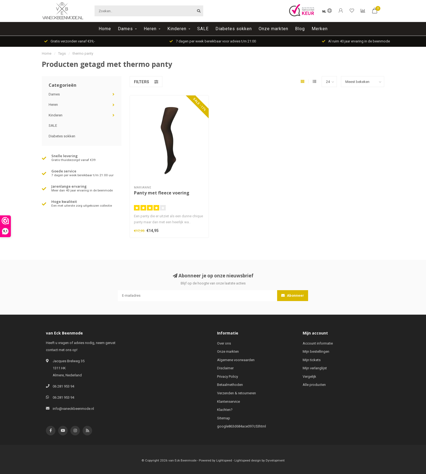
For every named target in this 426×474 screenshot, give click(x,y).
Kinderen (176, 28)
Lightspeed (224, 460)
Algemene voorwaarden (236, 360)
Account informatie (318, 343)
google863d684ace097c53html (241, 426)
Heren (150, 28)
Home (105, 28)
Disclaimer (225, 368)
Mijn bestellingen (316, 351)
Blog (300, 28)
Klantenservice (228, 401)
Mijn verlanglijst (315, 368)
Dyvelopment (275, 460)
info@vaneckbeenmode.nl (73, 409)
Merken (320, 28)
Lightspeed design (247, 460)
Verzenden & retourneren (236, 393)
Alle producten (314, 385)
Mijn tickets (312, 360)
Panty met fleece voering (161, 193)
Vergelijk (309, 376)
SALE (203, 28)
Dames (125, 28)
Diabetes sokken (233, 28)
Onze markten (273, 28)
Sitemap (223, 418)
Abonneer (292, 295)
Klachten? (225, 410)
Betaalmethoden (230, 385)
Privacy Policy (227, 376)
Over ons (224, 343)
